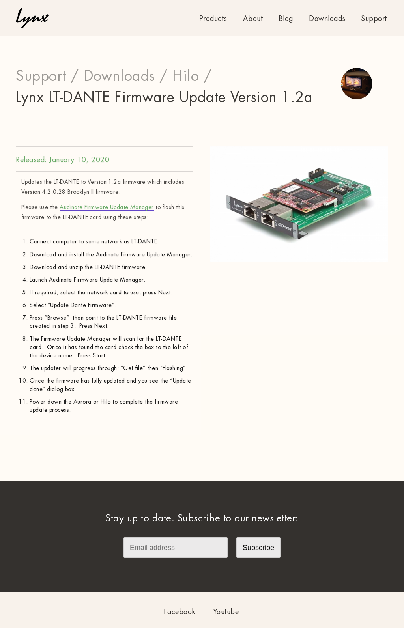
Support (374, 18)
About (253, 18)
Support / (47, 76)
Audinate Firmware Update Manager (106, 207)
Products (213, 18)
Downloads (327, 18)
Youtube (226, 611)
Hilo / (192, 76)
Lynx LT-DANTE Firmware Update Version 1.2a (164, 97)
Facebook (180, 611)
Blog (286, 18)
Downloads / (126, 76)
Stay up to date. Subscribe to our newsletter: (202, 518)
